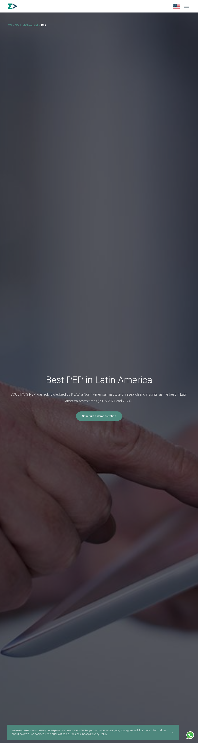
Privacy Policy (98, 734)
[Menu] (186, 6)
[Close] (172, 732)
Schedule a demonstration (99, 416)
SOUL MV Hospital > (27, 25)
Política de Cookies (68, 734)
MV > (11, 25)
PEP (43, 25)
